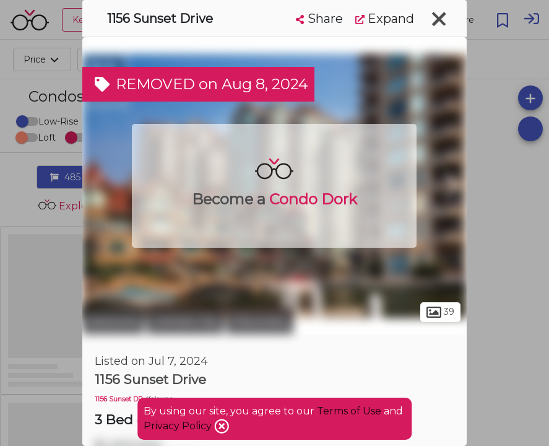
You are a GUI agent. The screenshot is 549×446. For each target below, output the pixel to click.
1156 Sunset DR (119, 399)
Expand (384, 18)
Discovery (260, 321)
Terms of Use (349, 411)
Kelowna (113, 321)
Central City (185, 321)
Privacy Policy (179, 426)
